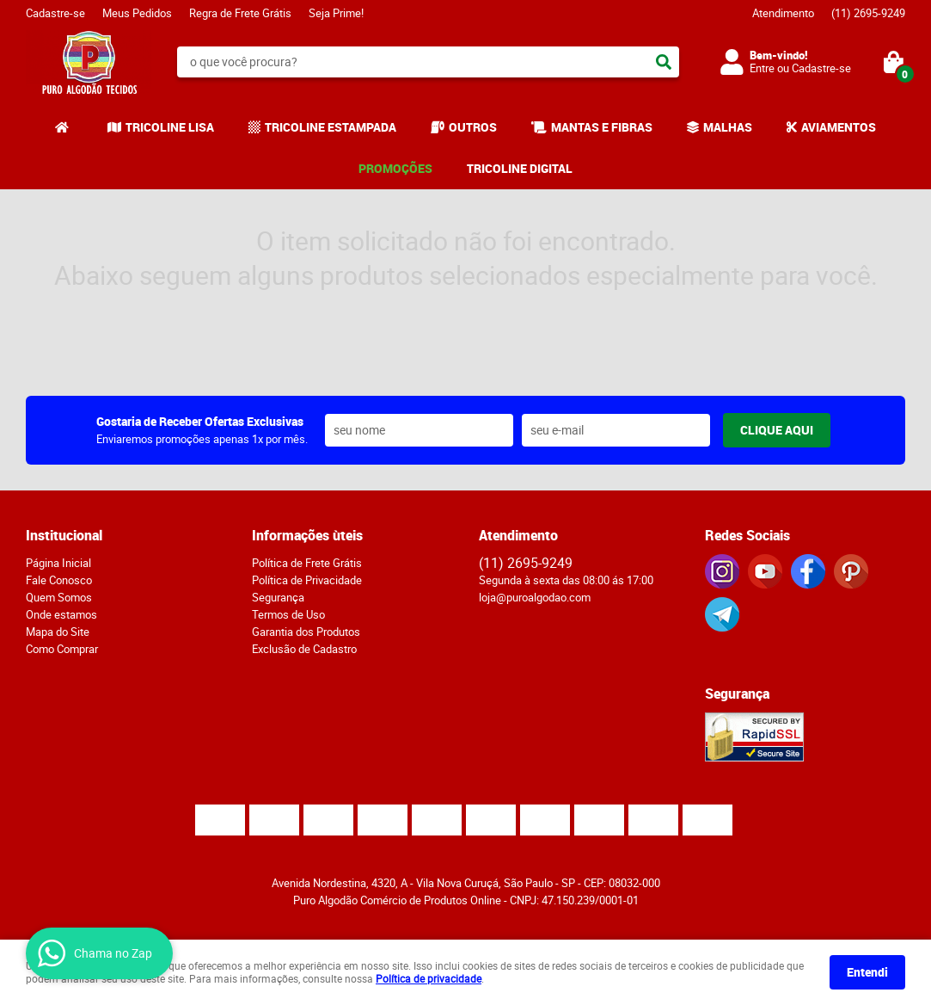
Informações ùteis (307, 535)
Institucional (64, 535)
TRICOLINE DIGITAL (520, 168)
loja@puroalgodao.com (535, 597)
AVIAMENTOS (838, 127)
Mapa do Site (57, 631)
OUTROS (473, 127)
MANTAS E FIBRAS (601, 127)
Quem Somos (59, 597)
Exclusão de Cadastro (304, 649)
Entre (762, 68)
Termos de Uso (288, 614)
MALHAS (727, 127)
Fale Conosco (59, 580)
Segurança (278, 597)
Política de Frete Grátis (307, 562)
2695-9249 (868, 13)
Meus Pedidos (137, 13)
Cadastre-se (55, 13)
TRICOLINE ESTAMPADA (330, 127)
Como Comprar (62, 649)
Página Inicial (58, 562)
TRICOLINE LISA (170, 127)
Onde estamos (61, 614)
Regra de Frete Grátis (240, 13)
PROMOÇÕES (395, 168)
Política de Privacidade (307, 580)
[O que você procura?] (663, 61)
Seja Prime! (336, 13)
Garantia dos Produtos (306, 631)
